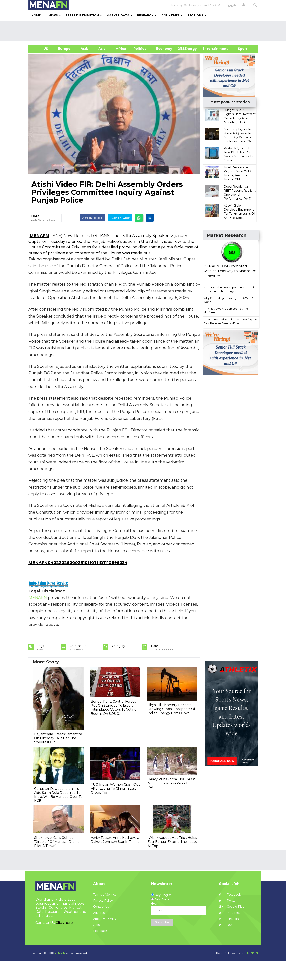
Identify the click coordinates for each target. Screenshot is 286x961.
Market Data (118, 15)
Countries (170, 15)
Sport (240, 49)
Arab (84, 49)
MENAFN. (60, 952)
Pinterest (229, 913)
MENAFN (39, 235)
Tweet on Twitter (120, 217)
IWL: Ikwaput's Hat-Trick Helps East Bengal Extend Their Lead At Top (172, 842)
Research (145, 15)
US (40, 49)
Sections (195, 15)
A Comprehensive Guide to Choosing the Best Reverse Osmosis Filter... (230, 321)
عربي (232, 5)
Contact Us (101, 906)
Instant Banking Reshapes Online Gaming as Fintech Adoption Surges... (232, 289)
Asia (102, 49)
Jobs (96, 925)
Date (35, 216)
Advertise (99, 913)
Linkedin (229, 919)
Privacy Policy (103, 900)
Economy (164, 49)
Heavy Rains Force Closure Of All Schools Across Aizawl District (171, 783)
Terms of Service (105, 894)
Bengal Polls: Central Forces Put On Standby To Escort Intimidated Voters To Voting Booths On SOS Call (114, 708)
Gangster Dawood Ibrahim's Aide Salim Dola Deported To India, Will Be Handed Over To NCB (58, 795)
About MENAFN (104, 919)
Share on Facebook (92, 217)
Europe (64, 49)
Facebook (230, 894)
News (53, 15)
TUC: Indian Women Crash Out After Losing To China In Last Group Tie (115, 788)
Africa (120, 49)
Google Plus (231, 906)
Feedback (100, 931)
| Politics (138, 49)
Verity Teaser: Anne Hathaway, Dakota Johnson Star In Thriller (116, 840)
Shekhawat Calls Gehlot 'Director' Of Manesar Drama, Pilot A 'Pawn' (57, 842)
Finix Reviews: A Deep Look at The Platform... (225, 310)
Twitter (228, 900)
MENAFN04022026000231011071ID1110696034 (77, 562)
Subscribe (162, 922)
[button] (243, 5)
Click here (64, 923)
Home (36, 15)
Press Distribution (82, 15)
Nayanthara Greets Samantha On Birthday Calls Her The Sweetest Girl (58, 738)
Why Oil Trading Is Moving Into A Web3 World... (228, 299)
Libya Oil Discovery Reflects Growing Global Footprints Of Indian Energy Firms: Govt (171, 709)
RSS (226, 925)
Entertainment (209, 49)
